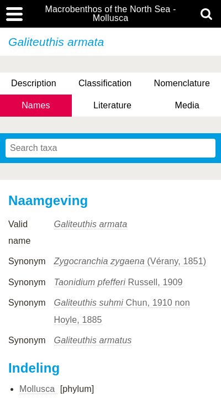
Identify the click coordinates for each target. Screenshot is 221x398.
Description (33, 83)
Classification (105, 83)
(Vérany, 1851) (130, 261)
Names (36, 105)
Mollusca (38, 389)
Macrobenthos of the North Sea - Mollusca (110, 14)
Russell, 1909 (118, 282)
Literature (112, 105)
